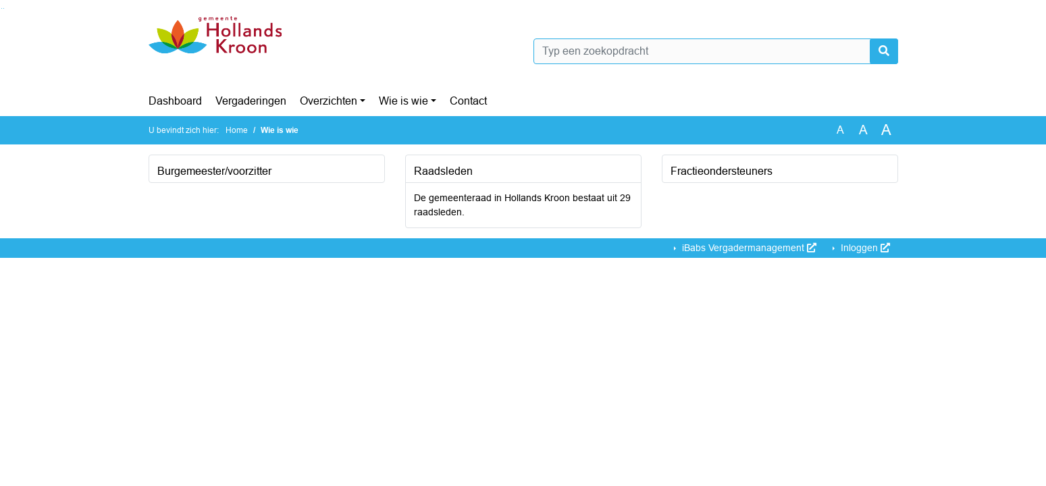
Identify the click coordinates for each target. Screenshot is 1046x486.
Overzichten (328, 101)
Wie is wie (403, 101)
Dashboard (175, 101)
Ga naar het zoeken (1, 8)
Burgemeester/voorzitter (214, 171)
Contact (468, 101)
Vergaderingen (250, 101)
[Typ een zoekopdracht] (715, 51)
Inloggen (864, 247)
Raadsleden (443, 171)
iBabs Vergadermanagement (747, 247)
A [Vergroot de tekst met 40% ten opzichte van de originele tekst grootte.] (886, 130)
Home (237, 130)
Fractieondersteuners (722, 171)
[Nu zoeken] (884, 51)
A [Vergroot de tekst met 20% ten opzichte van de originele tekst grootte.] (863, 130)
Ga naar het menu (3, 8)
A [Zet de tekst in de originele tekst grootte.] (840, 130)
